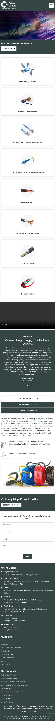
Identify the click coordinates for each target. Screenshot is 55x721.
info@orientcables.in (12, 630)
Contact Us (5, 664)
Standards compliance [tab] (27, 410)
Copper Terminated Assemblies (13, 682)
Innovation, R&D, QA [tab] (27, 404)
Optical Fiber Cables (9, 678)
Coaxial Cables (7, 688)
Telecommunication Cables (12, 692)
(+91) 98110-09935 (11, 627)
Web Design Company (41, 719)
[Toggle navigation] (51, 5)
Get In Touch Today (11, 505)
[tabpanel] (27, 453)
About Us (4, 644)
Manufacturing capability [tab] (27, 399)
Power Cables (6, 699)
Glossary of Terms (8, 654)
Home (3, 641)
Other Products (7, 702)
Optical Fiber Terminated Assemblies (15, 685)
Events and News (7, 658)
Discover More (9, 48)
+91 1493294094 (11, 618)
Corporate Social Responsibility (13, 647)
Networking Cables (8, 675)
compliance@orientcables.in (16, 620)
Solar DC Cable (7, 695)
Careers (4, 661)
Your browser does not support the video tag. (27, 315)
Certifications (6, 651)
